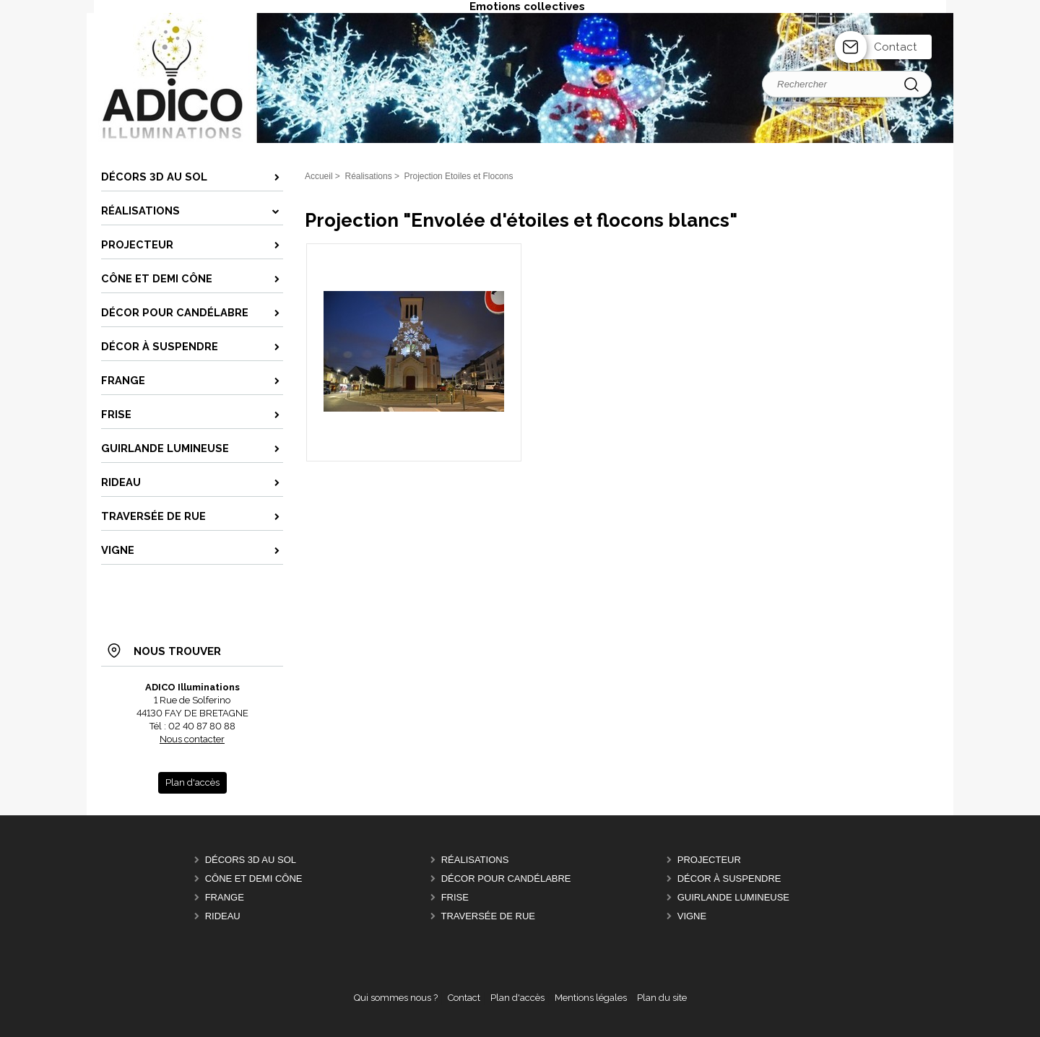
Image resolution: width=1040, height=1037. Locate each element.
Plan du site (662, 997)
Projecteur (709, 859)
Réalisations (475, 859)
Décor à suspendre (729, 878)
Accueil (319, 176)
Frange (224, 897)
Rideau (222, 916)
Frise (455, 897)
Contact (895, 46)
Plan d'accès (517, 997)
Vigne (691, 916)
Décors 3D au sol (250, 859)
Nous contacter (192, 739)
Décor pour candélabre (506, 878)
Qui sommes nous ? (396, 997)
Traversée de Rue (488, 916)
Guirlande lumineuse (733, 897)
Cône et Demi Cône (254, 878)
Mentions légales (591, 997)
